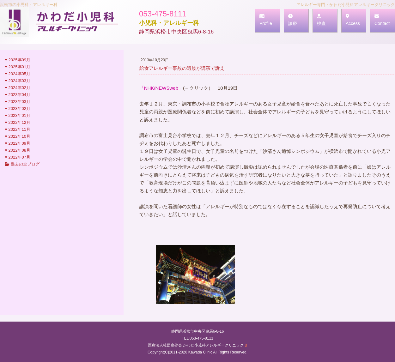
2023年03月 (17, 101)
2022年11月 (17, 129)
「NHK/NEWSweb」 (161, 88)
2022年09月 (17, 143)
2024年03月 (17, 80)
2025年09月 (17, 59)
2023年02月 (17, 108)
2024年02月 (17, 87)
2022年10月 (17, 136)
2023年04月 (17, 94)
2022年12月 (17, 122)
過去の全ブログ (22, 164)
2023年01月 (17, 115)
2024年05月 (17, 73)
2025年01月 (17, 66)
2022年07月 (17, 157)
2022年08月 (17, 150)
